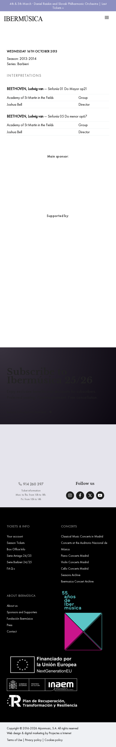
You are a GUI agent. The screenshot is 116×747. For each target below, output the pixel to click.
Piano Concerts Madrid (75, 556)
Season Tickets (15, 543)
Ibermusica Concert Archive (77, 581)
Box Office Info (16, 549)
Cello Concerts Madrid (75, 568)
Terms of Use (14, 740)
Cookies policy (54, 740)
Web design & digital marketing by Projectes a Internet (39, 733)
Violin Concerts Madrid (75, 562)
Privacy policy (33, 740)
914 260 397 (31, 484)
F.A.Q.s (11, 568)
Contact (12, 631)
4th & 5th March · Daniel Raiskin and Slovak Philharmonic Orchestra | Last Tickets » (58, 5)
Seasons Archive (70, 575)
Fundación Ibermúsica (20, 618)
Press (9, 625)
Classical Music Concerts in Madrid (82, 536)
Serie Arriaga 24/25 (19, 556)
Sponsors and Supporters (22, 612)
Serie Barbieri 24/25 (19, 562)
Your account (15, 536)
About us (12, 606)
